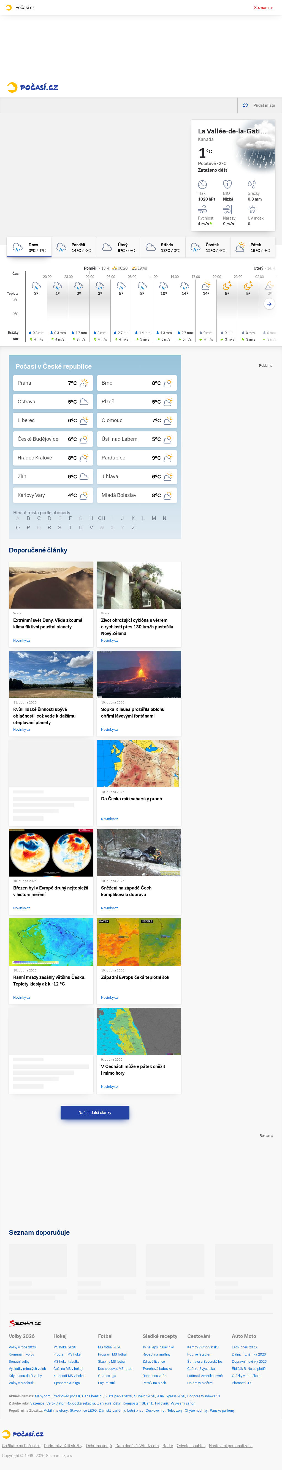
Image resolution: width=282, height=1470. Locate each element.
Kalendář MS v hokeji (69, 1376)
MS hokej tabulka (66, 1362)
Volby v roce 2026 (22, 1347)
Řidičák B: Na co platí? (249, 1369)
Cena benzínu (92, 1396)
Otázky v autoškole (246, 1376)
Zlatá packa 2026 (118, 1396)
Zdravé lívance (154, 1362)
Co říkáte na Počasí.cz (21, 1446)
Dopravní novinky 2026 (249, 1362)
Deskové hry (155, 1410)
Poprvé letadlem (199, 1354)
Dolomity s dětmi (200, 1383)
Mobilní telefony (56, 1410)
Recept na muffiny (156, 1354)
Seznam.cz (263, 8)
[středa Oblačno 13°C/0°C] (163, 247)
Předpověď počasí (66, 1396)
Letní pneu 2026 (244, 1347)
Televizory (175, 1410)
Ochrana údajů (99, 1446)
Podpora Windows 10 (203, 1396)
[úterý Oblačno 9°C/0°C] (118, 247)
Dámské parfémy (112, 1410)
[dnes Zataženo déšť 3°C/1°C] (29, 247)
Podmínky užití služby (63, 1446)
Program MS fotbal (112, 1354)
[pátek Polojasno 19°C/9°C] (253, 247)
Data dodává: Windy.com (137, 1446)
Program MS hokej (67, 1354)
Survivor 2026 (144, 1396)
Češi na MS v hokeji (68, 1369)
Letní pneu (135, 1410)
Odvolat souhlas (191, 1446)
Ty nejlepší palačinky (158, 1347)
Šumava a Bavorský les (205, 1362)
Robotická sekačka (81, 1403)
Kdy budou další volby (25, 1376)
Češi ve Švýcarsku (201, 1369)
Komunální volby (21, 1354)
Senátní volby (19, 1362)
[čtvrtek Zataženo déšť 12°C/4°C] (208, 247)
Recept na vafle (154, 1376)
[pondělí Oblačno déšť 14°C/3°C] (73, 247)
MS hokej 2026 (64, 1347)
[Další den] (269, 304)
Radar (167, 1446)
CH (101, 518)
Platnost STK (242, 1383)
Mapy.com (42, 1396)
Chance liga (107, 1376)
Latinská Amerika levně (205, 1376)
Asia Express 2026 (171, 1396)
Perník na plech (154, 1383)
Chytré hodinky (196, 1410)
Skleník (147, 1403)
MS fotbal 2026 (109, 1347)
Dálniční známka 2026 (249, 1354)
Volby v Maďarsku (22, 1383)
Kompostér (131, 1403)
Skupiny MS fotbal (112, 1362)
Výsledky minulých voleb (27, 1369)
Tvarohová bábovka (157, 1369)
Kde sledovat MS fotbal (115, 1369)
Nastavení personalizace (231, 1446)
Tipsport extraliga (66, 1383)
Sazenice (37, 1403)
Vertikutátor (55, 1403)
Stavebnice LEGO (83, 1410)
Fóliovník (162, 1403)
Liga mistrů (106, 1383)
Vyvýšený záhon (183, 1403)
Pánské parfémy (222, 1410)
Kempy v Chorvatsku (203, 1347)
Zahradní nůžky (109, 1403)
